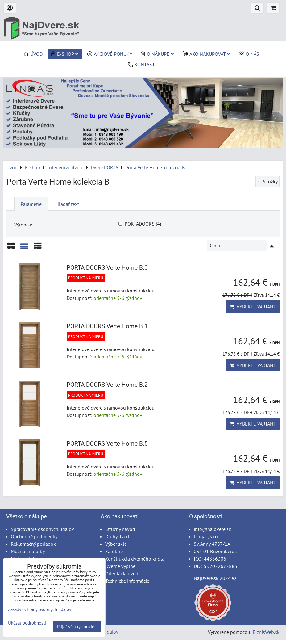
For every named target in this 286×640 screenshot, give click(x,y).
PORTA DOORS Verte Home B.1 (107, 326)
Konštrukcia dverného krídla (134, 559)
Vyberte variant (253, 307)
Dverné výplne (120, 566)
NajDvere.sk (206, 578)
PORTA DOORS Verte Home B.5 (107, 443)
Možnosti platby (28, 551)
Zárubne (114, 551)
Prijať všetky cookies (76, 627)
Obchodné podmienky (34, 536)
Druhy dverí (117, 536)
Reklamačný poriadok (33, 544)
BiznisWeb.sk (266, 632)
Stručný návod (120, 529)
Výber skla (116, 544)
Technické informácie (127, 581)
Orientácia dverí (121, 573)
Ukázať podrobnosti (27, 623)
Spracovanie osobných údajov (42, 529)
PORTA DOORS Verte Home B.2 (107, 384)
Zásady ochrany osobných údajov (39, 609)
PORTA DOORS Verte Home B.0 (107, 267)
